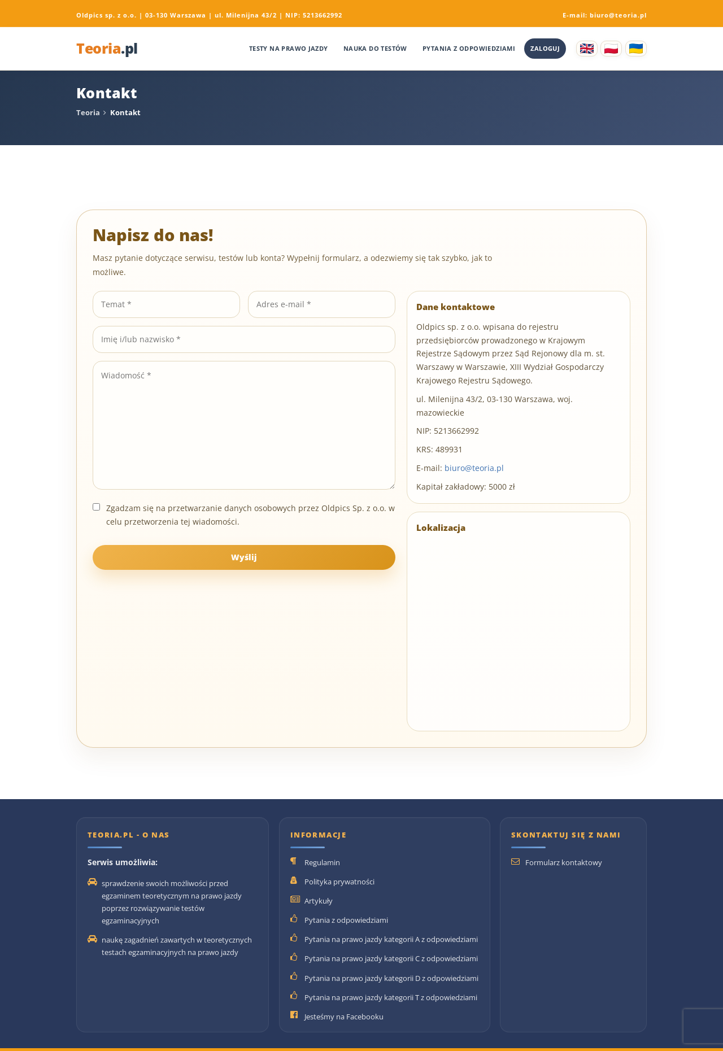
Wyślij (244, 557)
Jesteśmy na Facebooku (344, 1016)
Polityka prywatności (339, 881)
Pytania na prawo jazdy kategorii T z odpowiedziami (390, 997)
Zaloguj (545, 48)
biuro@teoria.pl (618, 15)
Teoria (107, 49)
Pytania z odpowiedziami (469, 48)
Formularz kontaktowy (563, 862)
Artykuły (318, 901)
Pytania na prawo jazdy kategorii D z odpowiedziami (391, 978)
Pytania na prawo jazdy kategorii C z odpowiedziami (391, 958)
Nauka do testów (375, 48)
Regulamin (322, 862)
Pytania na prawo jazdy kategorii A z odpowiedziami (391, 939)
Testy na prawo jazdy (288, 48)
